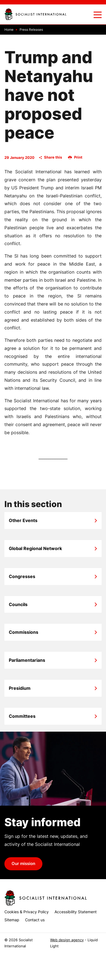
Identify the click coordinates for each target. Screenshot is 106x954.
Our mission (23, 863)
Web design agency (67, 940)
